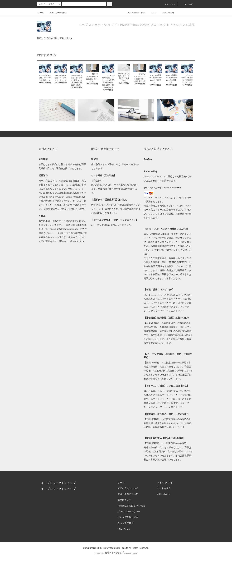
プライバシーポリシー (129, 511)
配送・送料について (128, 494)
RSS (120, 529)
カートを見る (164, 488)
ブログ (151, 12)
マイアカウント (165, 482)
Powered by (116, 553)
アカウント (168, 4)
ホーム (41, 12)
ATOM (127, 529)
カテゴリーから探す (56, 12)
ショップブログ (125, 523)
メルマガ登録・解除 (134, 12)
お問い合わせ (166, 12)
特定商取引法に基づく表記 (131, 505)
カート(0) (186, 4)
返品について (124, 500)
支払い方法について (128, 488)
